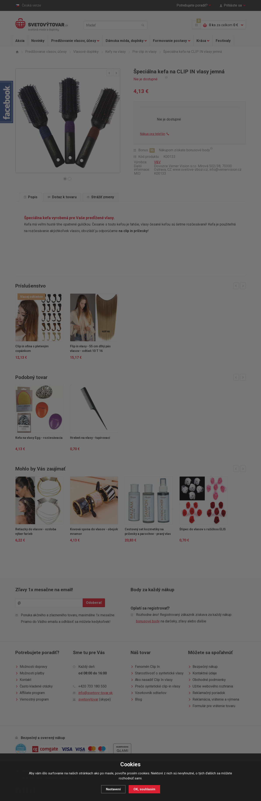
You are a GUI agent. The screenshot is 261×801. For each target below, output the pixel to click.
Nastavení (113, 789)
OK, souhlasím (144, 789)
